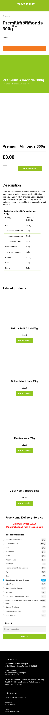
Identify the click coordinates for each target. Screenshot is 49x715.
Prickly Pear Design (29, 708)
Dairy (7, 531)
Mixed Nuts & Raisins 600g (24, 449)
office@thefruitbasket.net (14, 670)
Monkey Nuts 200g (24, 397)
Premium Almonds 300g (21, 84)
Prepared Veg (10, 518)
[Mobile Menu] (45, 21)
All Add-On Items (11, 502)
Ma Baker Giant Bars (13, 570)
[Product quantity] (5, 44)
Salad (7, 514)
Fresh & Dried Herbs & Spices (16, 527)
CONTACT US (31, 704)
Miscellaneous (10, 574)
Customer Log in (11, 686)
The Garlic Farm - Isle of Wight (17, 555)
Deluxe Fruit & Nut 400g (24, 287)
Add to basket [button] (24, 299)
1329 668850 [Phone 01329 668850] (10, 663)
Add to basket (24, 49)
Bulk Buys (9, 522)
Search (24, 595)
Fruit (7, 506)
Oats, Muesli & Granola (14, 547)
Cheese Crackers (12, 566)
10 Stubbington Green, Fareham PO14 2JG (21, 625)
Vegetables (9, 510)
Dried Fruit (9, 543)
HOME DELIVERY (10, 704)
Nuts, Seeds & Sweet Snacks (17, 539)
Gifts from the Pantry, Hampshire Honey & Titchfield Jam (25, 560)
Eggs (7, 535)
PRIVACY (41, 704)
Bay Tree (8, 551)
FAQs (21, 704)
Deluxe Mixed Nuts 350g (24, 340)
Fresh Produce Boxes (13, 498)
